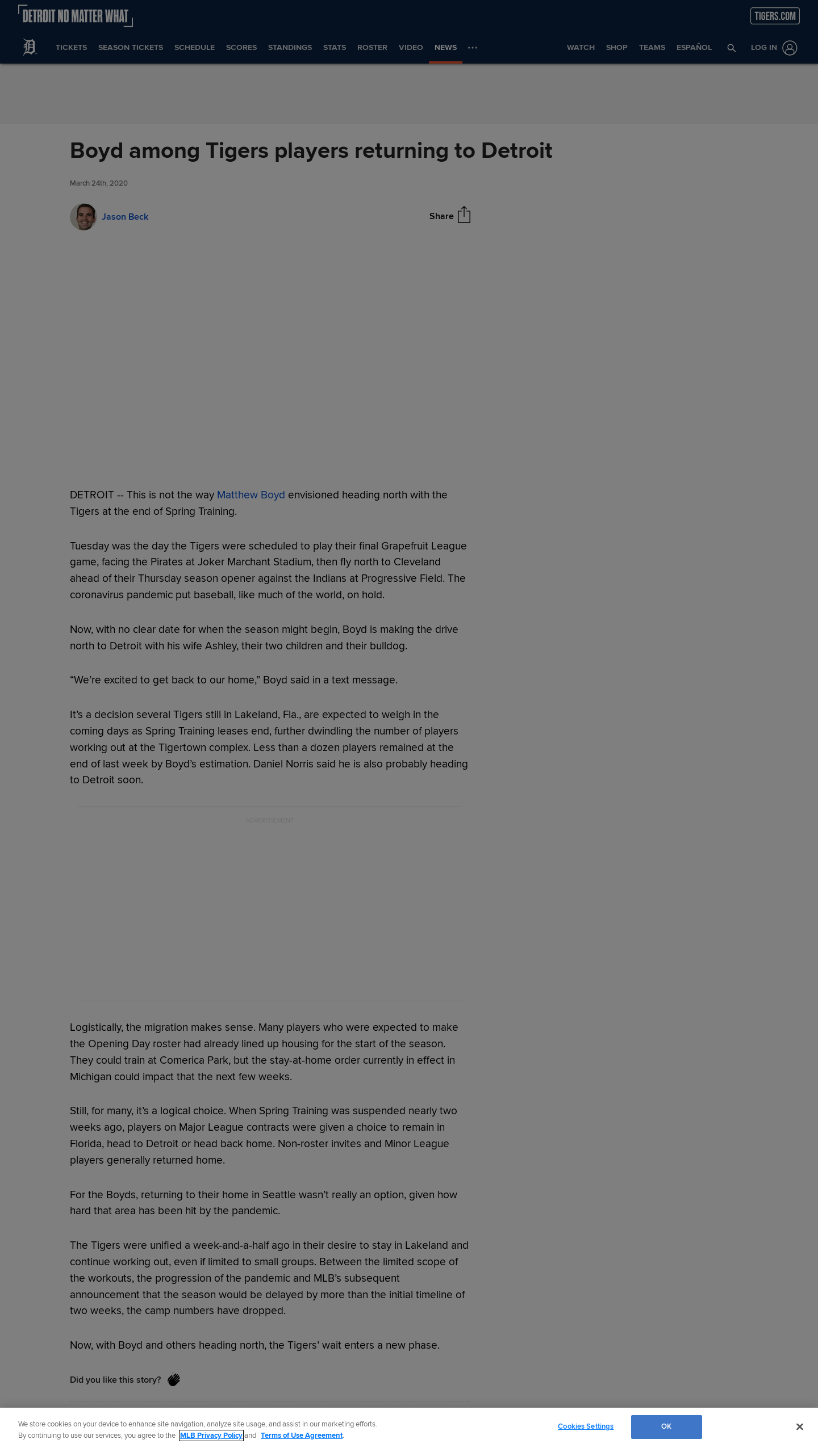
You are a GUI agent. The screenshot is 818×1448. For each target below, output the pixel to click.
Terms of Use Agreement (302, 1435)
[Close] (799, 1426)
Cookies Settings (586, 1426)
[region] (409, 1428)
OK (666, 1426)
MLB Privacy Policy (211, 1435)
